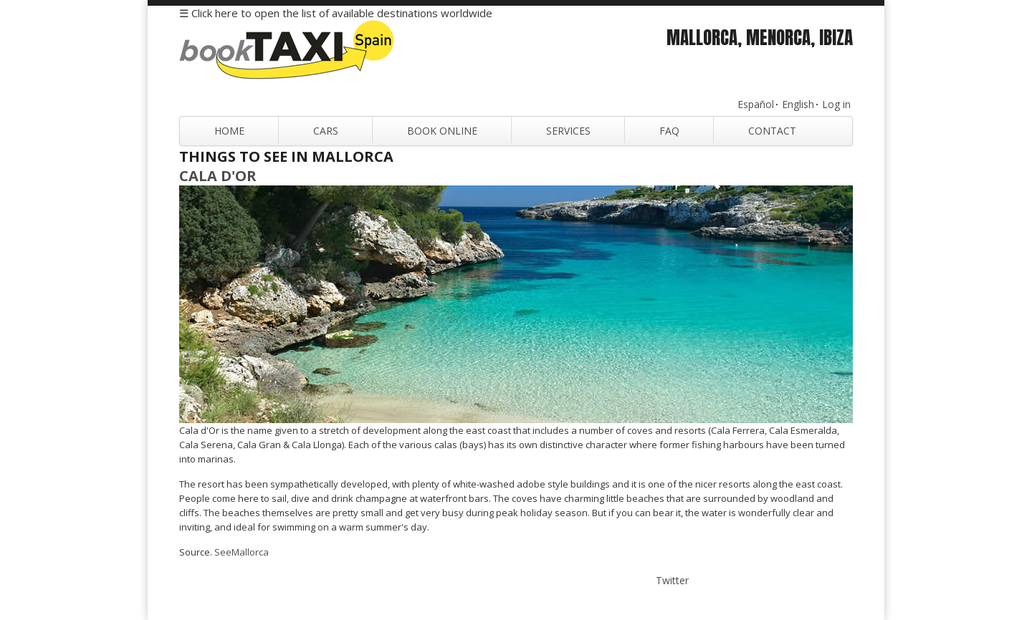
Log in (836, 104)
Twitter (672, 580)
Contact (772, 130)
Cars (325, 130)
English (798, 104)
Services (568, 130)
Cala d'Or (218, 175)
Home (229, 130)
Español (755, 104)
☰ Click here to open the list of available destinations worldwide (335, 13)
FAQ (669, 130)
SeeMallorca (241, 552)
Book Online (442, 130)
